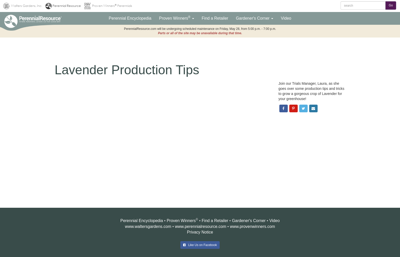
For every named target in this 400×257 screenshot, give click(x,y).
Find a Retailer (215, 220)
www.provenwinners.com (252, 226)
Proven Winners (181, 220)
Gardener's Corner (249, 220)
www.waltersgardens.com (148, 226)
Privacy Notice (200, 232)
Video (274, 220)
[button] (130, 18)
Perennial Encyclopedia (141, 220)
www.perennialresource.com (200, 226)
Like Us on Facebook (200, 245)
